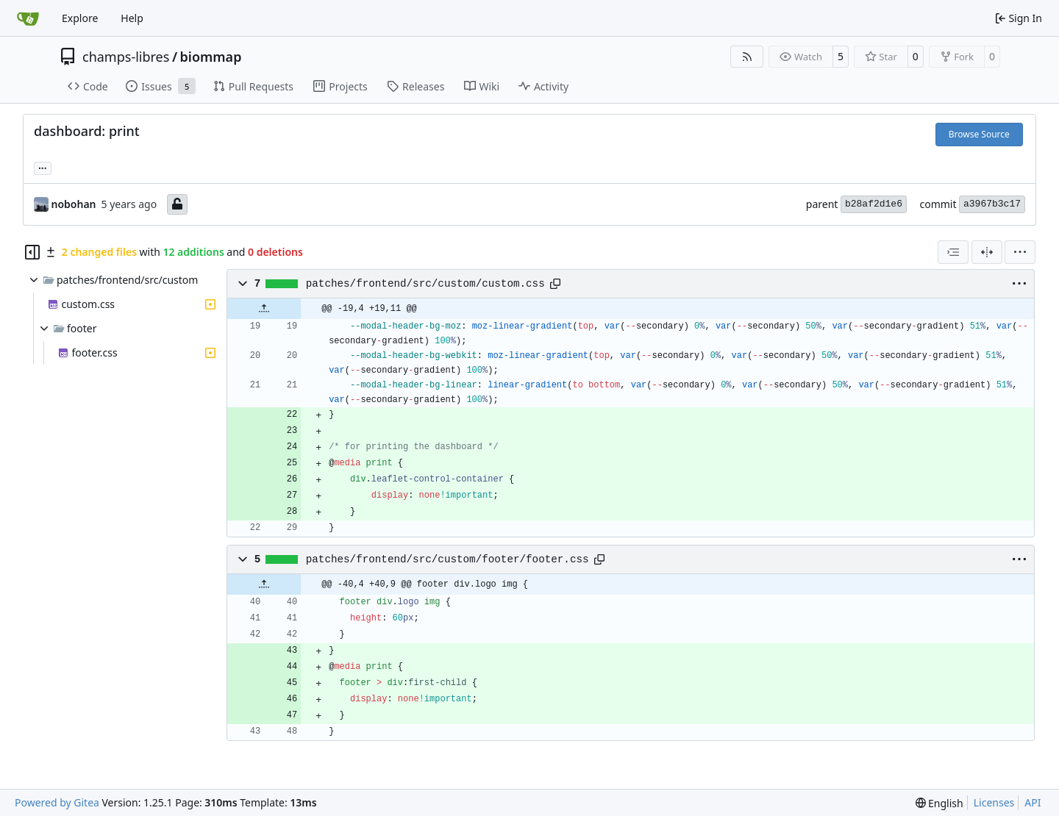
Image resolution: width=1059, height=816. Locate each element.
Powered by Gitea (57, 802)
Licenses (994, 802)
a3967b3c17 (992, 204)
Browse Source (979, 134)
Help (132, 18)
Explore (80, 18)
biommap (211, 56)
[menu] (1020, 252)
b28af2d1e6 (873, 204)
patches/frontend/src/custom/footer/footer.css (447, 559)
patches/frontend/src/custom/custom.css (425, 284)
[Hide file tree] (32, 252)
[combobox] (953, 252)
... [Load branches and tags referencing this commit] (42, 167)
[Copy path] (555, 283)
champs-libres (125, 56)
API (1032, 802)
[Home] (28, 18)
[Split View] (986, 252)
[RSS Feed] (747, 57)
